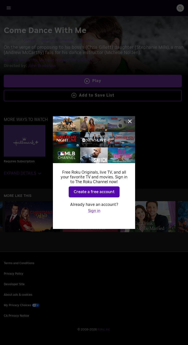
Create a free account (94, 192)
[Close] (130, 121)
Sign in (94, 211)
